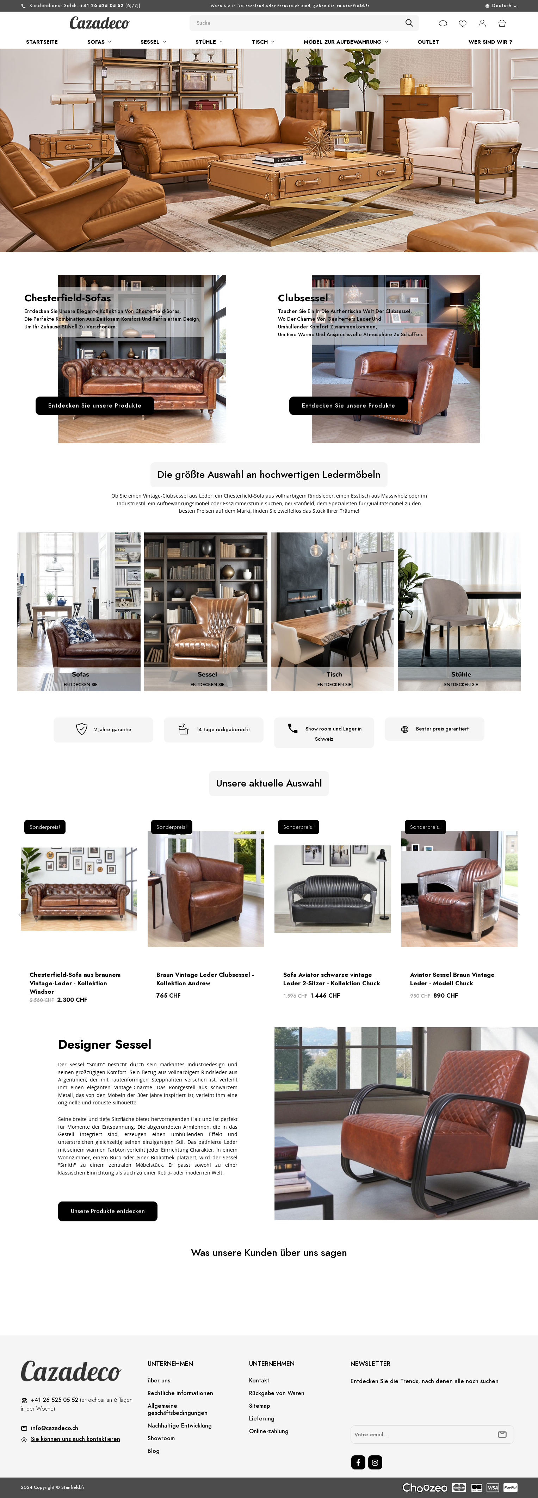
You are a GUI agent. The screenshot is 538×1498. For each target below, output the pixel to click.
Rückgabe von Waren (276, 1393)
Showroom (161, 1438)
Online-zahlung (269, 1431)
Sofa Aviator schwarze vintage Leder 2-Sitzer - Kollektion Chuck (331, 978)
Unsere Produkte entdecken (108, 1211)
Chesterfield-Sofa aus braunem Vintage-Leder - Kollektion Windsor (75, 983)
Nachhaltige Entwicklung (180, 1426)
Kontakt (259, 1381)
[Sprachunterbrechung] (459, 6)
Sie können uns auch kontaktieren (75, 1439)
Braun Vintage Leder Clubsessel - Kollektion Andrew (205, 978)
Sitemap (259, 1406)
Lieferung (261, 1419)
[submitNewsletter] (502, 1434)
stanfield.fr (356, 5)
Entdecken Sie (81, 685)
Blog (154, 1451)
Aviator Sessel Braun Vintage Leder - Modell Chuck (452, 978)
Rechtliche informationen (180, 1393)
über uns (159, 1381)
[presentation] (404, 1406)
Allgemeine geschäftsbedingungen (178, 1409)
